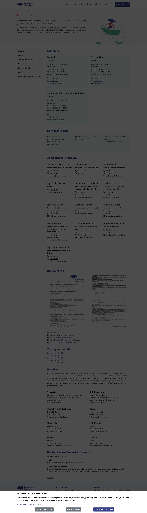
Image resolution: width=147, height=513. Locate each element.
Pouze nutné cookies (44, 509)
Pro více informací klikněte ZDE (29, 504)
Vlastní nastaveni (73, 509)
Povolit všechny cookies (103, 509)
